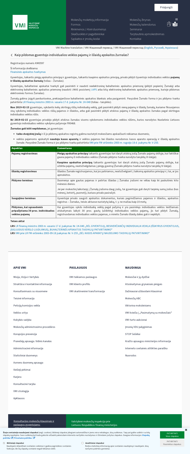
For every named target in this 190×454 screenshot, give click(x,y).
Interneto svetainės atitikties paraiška (146, 348)
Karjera (17, 377)
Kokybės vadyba (22, 320)
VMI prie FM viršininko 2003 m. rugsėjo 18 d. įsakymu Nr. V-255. (124, 143)
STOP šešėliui (132, 334)
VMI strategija (21, 391)
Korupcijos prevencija (25, 334)
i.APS (94, 90)
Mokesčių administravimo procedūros (34, 327)
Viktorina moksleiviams (138, 305)
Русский (159, 48)
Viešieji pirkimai (21, 370)
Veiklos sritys (20, 313)
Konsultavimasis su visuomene (30, 291)
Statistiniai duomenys (25, 355)
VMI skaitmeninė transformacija (87, 291)
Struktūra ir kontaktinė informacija (32, 284)
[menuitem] (90, 20)
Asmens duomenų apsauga (28, 363)
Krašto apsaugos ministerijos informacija (148, 341)
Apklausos (19, 398)
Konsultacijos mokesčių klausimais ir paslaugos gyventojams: (34, 423)
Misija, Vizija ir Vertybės (26, 277)
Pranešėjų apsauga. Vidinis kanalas (32, 341)
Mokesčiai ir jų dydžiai (137, 277)
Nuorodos (130, 355)
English (149, 48)
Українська (171, 48)
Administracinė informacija (28, 348)
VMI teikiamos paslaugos (83, 277)
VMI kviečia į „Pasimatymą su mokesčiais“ (148, 313)
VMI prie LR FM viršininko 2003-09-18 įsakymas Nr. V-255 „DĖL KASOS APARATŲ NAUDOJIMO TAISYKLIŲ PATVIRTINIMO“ (82, 233)
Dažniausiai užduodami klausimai (143, 291)
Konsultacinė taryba (24, 384)
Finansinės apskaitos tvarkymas (28, 72)
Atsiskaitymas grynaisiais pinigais (143, 284)
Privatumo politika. (23, 438)
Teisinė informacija (23, 298)
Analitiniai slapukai (92, 443)
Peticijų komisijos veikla (26, 305)
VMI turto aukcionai (136, 320)
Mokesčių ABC (133, 298)
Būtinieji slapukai (13, 443)
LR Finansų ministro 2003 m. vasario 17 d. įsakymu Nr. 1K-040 (57, 102)
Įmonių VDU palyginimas (138, 327)
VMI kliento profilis (79, 284)
